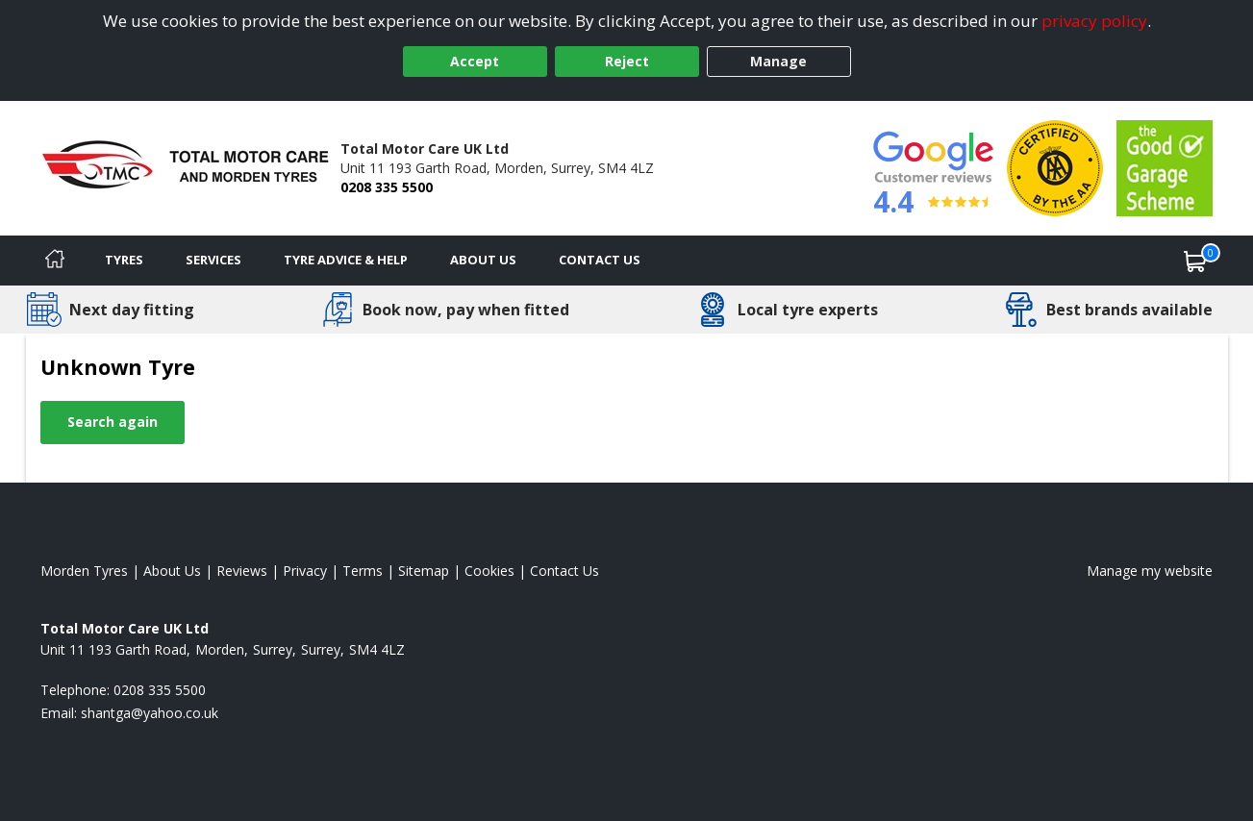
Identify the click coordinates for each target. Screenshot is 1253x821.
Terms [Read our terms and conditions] (362, 570)
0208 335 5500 (386, 187)
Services (213, 259)
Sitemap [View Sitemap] (423, 570)
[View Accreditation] (1055, 167)
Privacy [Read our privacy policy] (305, 570)
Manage (778, 61)
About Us (483, 259)
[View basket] (1195, 261)
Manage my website (1150, 570)
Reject (627, 61)
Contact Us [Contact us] (599, 259)
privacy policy (1094, 21)
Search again (112, 421)
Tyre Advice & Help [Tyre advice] (346, 259)
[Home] (55, 261)
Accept (474, 61)
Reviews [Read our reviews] (241, 570)
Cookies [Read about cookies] (489, 570)
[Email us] (149, 713)
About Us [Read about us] (172, 570)
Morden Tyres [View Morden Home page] (84, 570)
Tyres (124, 259)
